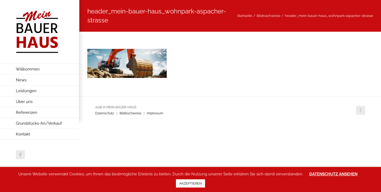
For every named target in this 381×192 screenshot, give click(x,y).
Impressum (155, 113)
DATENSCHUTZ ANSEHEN (333, 174)
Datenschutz (104, 113)
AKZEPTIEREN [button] (190, 183)
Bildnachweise (130, 113)
